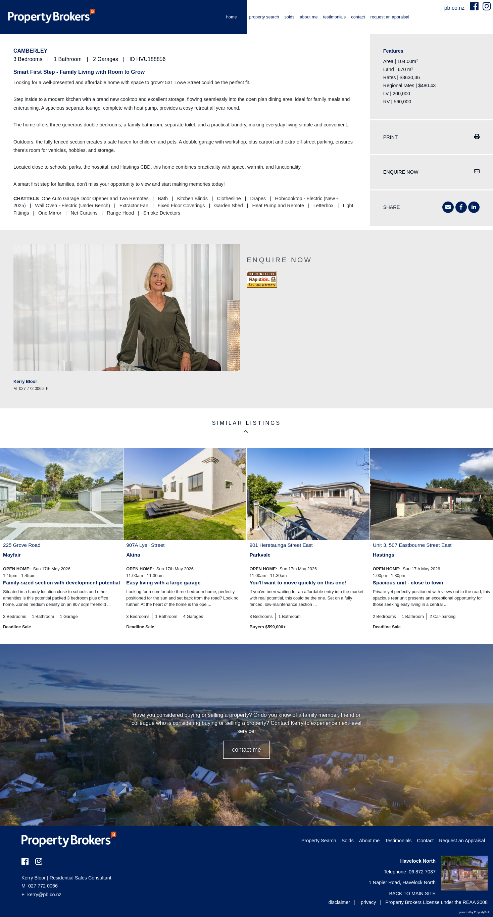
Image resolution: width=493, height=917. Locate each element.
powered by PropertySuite (474, 912)
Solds (289, 16)
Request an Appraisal (390, 16)
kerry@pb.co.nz (44, 894)
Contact (358, 16)
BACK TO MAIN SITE (412, 893)
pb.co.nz (455, 8)
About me (308, 16)
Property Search (264, 16)
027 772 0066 (39, 886)
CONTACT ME (246, 749)
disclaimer (339, 902)
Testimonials (334, 16)
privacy (368, 902)
